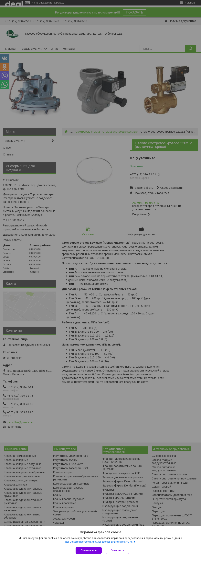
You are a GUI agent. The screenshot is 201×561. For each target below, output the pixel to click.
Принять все (89, 550)
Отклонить (117, 550)
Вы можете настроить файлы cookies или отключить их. (99, 541)
